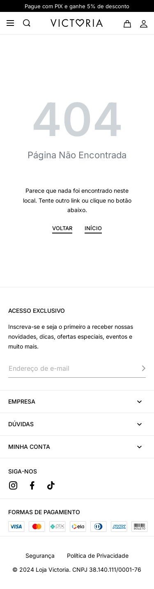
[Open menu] (10, 23)
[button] (62, 229)
